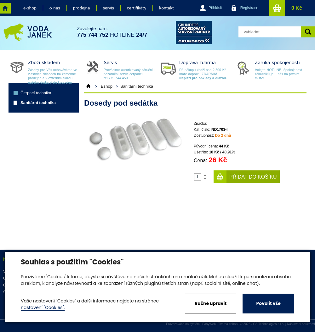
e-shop (30, 8)
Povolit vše (268, 303)
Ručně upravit (210, 303)
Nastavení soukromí (301, 324)
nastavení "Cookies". (43, 307)
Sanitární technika (38, 102)
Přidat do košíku (253, 177)
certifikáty (136, 8)
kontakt (166, 8)
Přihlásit (215, 8)
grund (194, 32)
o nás (54, 8)
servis (108, 8)
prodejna (81, 8)
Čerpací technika (35, 93)
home (5, 8)
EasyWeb (209, 324)
